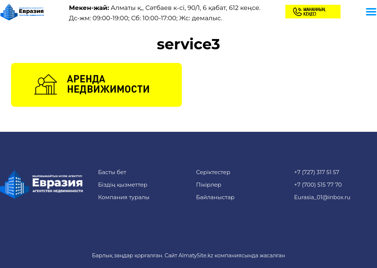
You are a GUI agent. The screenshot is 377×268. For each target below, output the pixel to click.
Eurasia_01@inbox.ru (322, 197)
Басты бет (112, 172)
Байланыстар (215, 197)
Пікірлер (208, 184)
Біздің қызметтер (122, 184)
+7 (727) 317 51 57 (316, 172)
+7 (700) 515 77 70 (318, 184)
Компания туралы (123, 197)
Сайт (171, 255)
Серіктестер (213, 172)
